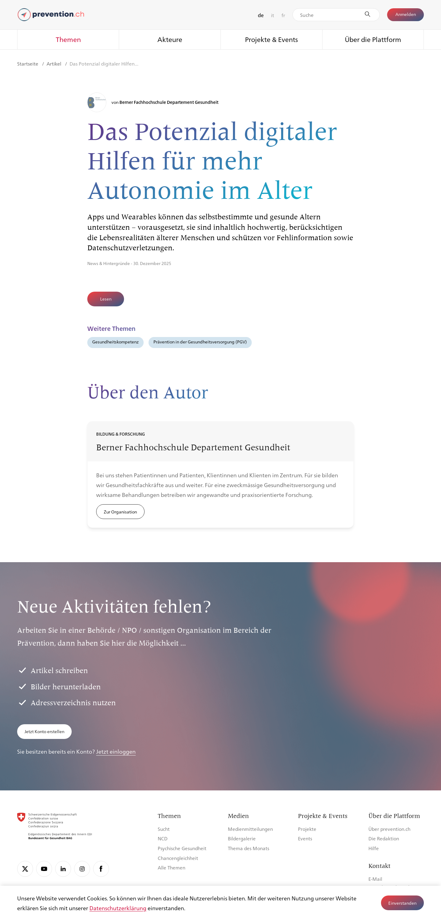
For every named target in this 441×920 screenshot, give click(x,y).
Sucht (164, 829)
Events (305, 838)
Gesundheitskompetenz (115, 341)
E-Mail (375, 879)
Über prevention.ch (389, 829)
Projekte (307, 829)
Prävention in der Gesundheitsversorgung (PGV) (200, 341)
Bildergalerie (242, 838)
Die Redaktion (383, 838)
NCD (163, 838)
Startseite (28, 63)
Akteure (169, 39)
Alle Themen (171, 867)
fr (283, 15)
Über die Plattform (373, 39)
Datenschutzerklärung (117, 907)
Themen (68, 39)
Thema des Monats (248, 848)
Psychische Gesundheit (182, 848)
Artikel (54, 63)
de (261, 15)
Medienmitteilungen (250, 829)
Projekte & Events (271, 39)
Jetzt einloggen (116, 751)
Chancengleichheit (178, 858)
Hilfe (373, 848)
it (272, 15)
